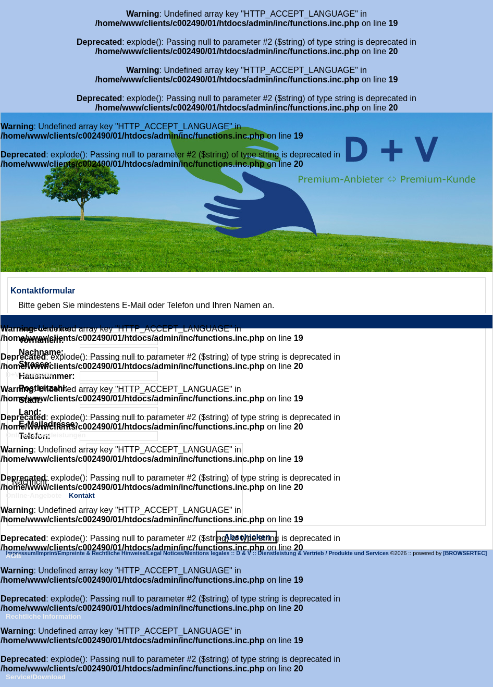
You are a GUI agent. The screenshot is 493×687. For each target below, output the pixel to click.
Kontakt (82, 495)
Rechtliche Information (43, 616)
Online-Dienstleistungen (45, 435)
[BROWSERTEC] (465, 553)
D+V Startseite (29, 374)
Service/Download (36, 677)
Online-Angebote (33, 495)
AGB (13, 556)
